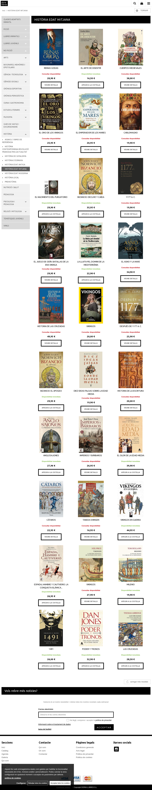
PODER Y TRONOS (91, 649)
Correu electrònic (45, 709)
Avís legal (80, 751)
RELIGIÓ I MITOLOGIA (13, 211)
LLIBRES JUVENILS (11, 43)
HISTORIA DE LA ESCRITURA (130, 391)
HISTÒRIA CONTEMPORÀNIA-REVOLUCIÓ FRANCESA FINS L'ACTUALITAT (15, 149)
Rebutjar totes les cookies (37, 783)
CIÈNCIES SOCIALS (11, 82)
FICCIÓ (6, 29)
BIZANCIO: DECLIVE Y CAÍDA (91, 197)
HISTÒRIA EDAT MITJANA (16, 169)
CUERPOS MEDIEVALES (131, 68)
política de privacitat (103, 720)
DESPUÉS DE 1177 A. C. (131, 326)
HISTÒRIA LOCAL (12, 178)
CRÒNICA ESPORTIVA (13, 89)
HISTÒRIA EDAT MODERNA (16, 173)
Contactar (43, 754)
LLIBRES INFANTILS (11, 36)
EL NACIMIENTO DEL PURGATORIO (51, 197)
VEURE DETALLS (51, 85)
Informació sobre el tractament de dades (54, 724)
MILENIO (131, 584)
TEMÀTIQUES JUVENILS (13, 219)
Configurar (21, 783)
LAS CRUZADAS (130, 649)
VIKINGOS (90, 326)
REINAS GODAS (51, 68)
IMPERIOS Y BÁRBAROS (91, 455)
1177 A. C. (130, 197)
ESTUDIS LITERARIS (12, 110)
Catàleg (5, 751)
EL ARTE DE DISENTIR (91, 68)
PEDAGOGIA (9, 194)
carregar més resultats (139, 682)
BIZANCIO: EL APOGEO (51, 391)
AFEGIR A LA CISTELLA (91, 85)
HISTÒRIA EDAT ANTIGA (15, 165)
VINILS (6, 226)
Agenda (5, 754)
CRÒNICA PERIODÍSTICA (14, 96)
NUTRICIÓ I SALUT (11, 187)
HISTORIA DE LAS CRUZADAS (51, 326)
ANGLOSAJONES (51, 455)
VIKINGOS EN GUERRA (130, 520)
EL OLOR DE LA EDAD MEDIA (130, 455)
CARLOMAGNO (131, 132)
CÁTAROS (51, 520)
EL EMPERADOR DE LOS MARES (91, 132)
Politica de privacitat (84, 754)
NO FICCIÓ (8, 50)
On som (42, 751)
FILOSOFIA (8, 117)
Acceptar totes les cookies (60, 783)
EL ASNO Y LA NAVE (130, 261)
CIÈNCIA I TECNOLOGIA (13, 74)
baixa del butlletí (44, 729)
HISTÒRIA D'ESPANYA (14, 160)
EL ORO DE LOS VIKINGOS (51, 132)
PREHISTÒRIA (10, 182)
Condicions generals (85, 747)
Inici (3, 747)
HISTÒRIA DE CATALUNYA (15, 156)
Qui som (5, 761)
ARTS (6, 58)
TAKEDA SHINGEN (91, 520)
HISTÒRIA (8, 134)
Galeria (5, 757)
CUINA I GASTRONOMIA (14, 103)
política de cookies (13, 778)
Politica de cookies (84, 757)
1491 (51, 649)
